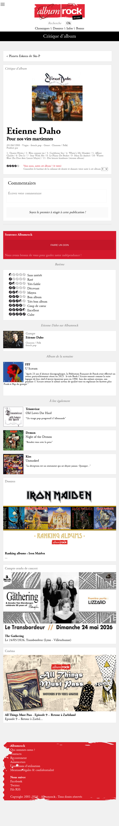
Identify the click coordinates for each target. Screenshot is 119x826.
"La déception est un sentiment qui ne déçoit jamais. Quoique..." (58, 466)
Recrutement (18, 758)
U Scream (31, 369)
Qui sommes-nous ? (22, 750)
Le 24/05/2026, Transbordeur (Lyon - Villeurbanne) (38, 640)
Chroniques (42, 28)
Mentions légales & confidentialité (32, 770)
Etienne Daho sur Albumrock (59, 325)
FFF (27, 364)
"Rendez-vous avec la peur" (39, 442)
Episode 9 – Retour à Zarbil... (24, 719)
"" (59, 379)
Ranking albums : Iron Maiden (25, 553)
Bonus (80, 28)
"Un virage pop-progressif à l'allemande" (46, 418)
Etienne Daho (34, 131)
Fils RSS (15, 790)
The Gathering (14, 636)
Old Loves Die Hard (39, 413)
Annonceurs (17, 762)
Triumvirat (32, 409)
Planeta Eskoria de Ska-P (24, 56)
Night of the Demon (39, 437)
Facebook (16, 781)
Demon (30, 433)
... (6, 558)
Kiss (28, 457)
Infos (70, 28)
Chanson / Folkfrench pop (33, 344)
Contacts (15, 754)
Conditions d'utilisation (25, 766)
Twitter (15, 786)
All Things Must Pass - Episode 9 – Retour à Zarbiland (40, 715)
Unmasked (32, 461)
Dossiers (58, 28)
